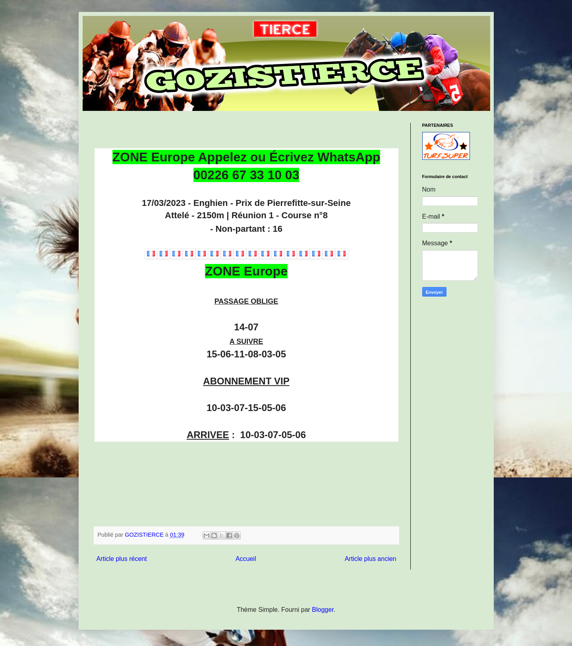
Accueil (246, 558)
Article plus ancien (370, 558)
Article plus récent (122, 558)
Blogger (322, 609)
